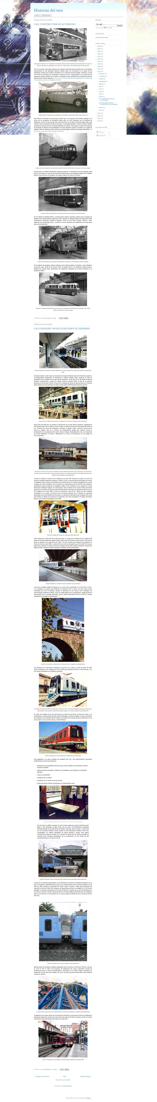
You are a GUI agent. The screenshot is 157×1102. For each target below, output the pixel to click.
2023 (99, 54)
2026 (99, 46)
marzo (101, 96)
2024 (99, 51)
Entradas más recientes (42, 1076)
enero (101, 110)
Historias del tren (48, 10)
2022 (99, 56)
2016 (99, 71)
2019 (99, 64)
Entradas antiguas (85, 1076)
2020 (99, 61)
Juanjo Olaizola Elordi (102, 37)
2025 (99, 49)
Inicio (37, 15)
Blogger (88, 1098)
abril (100, 94)
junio (100, 89)
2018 (99, 66)
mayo (101, 91)
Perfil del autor (46, 15)
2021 (99, 59)
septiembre (102, 81)
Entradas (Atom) (67, 1086)
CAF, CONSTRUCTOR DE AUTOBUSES (55, 24)
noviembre (102, 76)
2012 (99, 121)
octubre (101, 79)
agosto (101, 84)
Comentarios (101, 135)
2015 (99, 113)
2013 (99, 118)
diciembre (102, 74)
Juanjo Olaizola (47, 318)
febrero (101, 107)
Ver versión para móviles (63, 1080)
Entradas (100, 132)
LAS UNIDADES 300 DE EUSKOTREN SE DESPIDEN (62, 328)
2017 (99, 69)
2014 (99, 116)
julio (100, 86)
